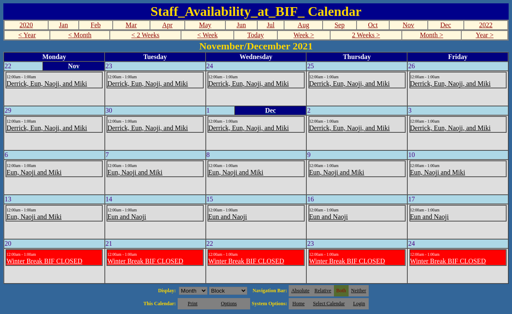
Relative (323, 290)
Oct (373, 24)
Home (298, 303)
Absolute (300, 290)
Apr (167, 24)
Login (359, 303)
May (205, 24)
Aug (303, 24)
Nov (408, 24)
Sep (339, 24)
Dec (445, 24)
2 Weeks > (366, 35)
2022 (485, 24)
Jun (241, 24)
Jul (271, 24)
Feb (96, 24)
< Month (80, 35)
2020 (26, 24)
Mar (131, 24)
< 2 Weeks (146, 35)
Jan (63, 24)
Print (192, 303)
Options (229, 303)
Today (255, 35)
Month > (431, 35)
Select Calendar (329, 303)
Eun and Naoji (126, 216)
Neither (358, 290)
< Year (27, 35)
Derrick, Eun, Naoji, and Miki (46, 83)
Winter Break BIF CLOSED (44, 261)
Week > (304, 35)
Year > (485, 35)
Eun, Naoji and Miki (34, 172)
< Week (207, 35)
